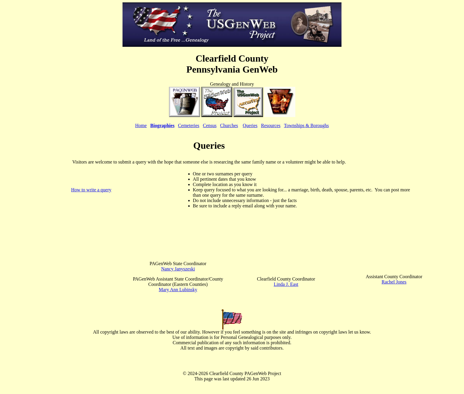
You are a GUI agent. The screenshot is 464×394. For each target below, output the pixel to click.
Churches (229, 125)
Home (141, 125)
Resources (271, 125)
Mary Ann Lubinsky (178, 289)
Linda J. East (286, 284)
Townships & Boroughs (306, 125)
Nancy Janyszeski (178, 268)
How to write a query (91, 189)
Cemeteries (188, 125)
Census (210, 125)
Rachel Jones (394, 281)
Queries (250, 125)
